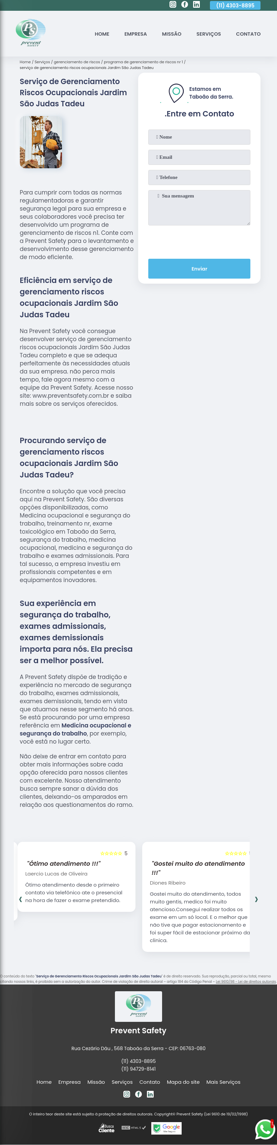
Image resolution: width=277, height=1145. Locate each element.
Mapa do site (183, 1081)
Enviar (199, 269)
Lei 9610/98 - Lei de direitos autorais (246, 981)
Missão (170, 33)
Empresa (134, 33)
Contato (248, 33)
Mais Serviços (224, 1081)
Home (100, 33)
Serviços (207, 33)
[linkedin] (196, 5)
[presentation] (199, 240)
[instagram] (173, 5)
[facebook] (184, 5)
